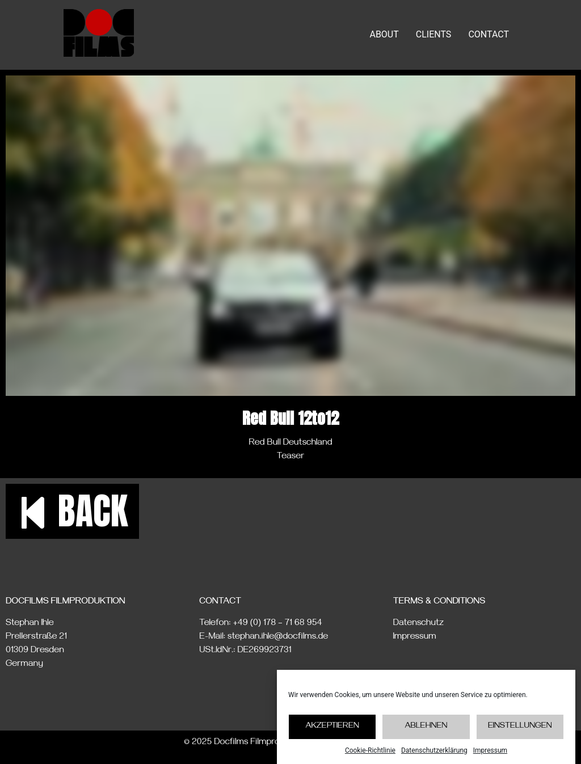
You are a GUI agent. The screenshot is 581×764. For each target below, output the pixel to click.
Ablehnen (426, 733)
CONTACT (488, 34)
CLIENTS (434, 34)
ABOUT (383, 34)
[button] (72, 511)
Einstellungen (520, 733)
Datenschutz (418, 624)
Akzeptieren (332, 733)
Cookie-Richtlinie (370, 757)
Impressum (490, 757)
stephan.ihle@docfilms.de (278, 637)
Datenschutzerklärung (434, 757)
